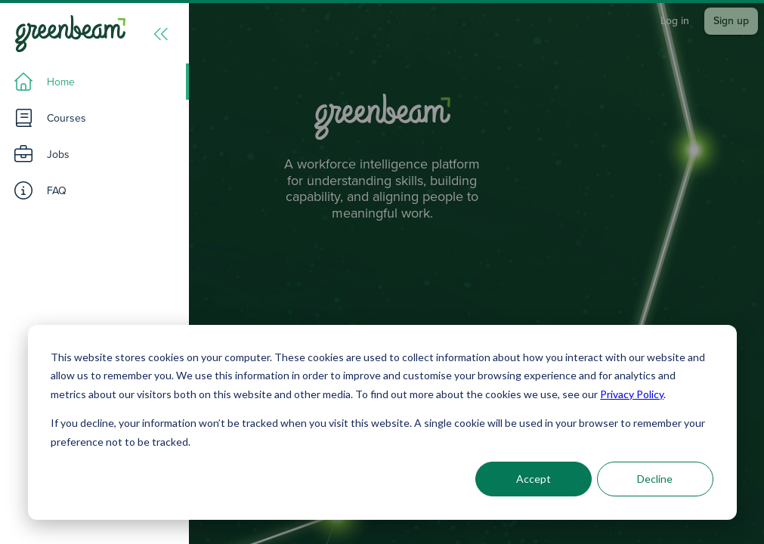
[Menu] (161, 34)
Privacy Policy (631, 394)
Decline (655, 478)
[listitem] (94, 81)
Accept (533, 478)
